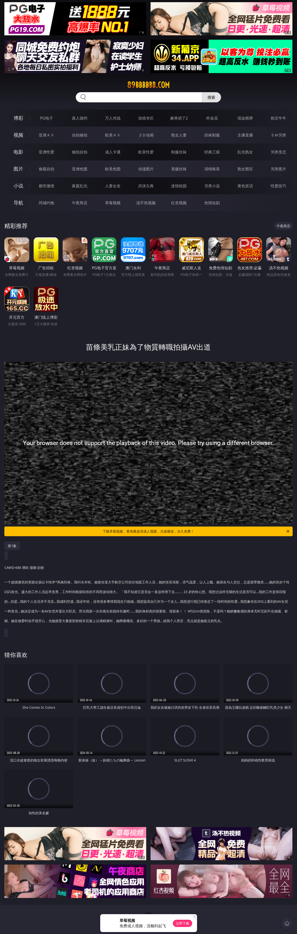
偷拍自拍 (79, 152)
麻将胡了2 (179, 118)
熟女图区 (245, 169)
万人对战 (113, 118)
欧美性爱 (146, 152)
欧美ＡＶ (113, 135)
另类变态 (278, 152)
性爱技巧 (278, 185)
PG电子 (46, 118)
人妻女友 (113, 185)
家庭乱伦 (79, 185)
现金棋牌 (245, 118)
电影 (18, 152)
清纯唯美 (212, 169)
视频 (18, 135)
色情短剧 (212, 202)
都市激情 (46, 185)
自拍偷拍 (79, 135)
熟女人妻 (179, 135)
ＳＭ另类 (278, 135)
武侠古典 (146, 185)
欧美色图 (113, 169)
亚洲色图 (79, 169)
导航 (18, 202)
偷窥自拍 (46, 169)
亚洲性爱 (46, 152)
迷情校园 (179, 185)
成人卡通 (113, 152)
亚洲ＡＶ (46, 135)
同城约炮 (46, 202)
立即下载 (182, 923)
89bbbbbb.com (148, 85)
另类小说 (212, 185)
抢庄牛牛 (278, 118)
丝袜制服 (212, 135)
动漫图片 (146, 169)
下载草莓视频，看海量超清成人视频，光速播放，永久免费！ (196, 531)
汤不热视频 (146, 202)
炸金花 (212, 118)
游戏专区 (146, 118)
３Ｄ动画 (146, 135)
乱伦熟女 (245, 152)
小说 (18, 185)
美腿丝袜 (179, 169)
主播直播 (245, 135)
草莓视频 (113, 202)
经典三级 (212, 152)
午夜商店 (79, 202)
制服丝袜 (179, 152)
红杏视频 (179, 202)
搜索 (211, 97)
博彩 (18, 118)
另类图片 (278, 169)
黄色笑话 (245, 185)
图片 (18, 169)
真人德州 (79, 118)
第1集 (12, 545)
